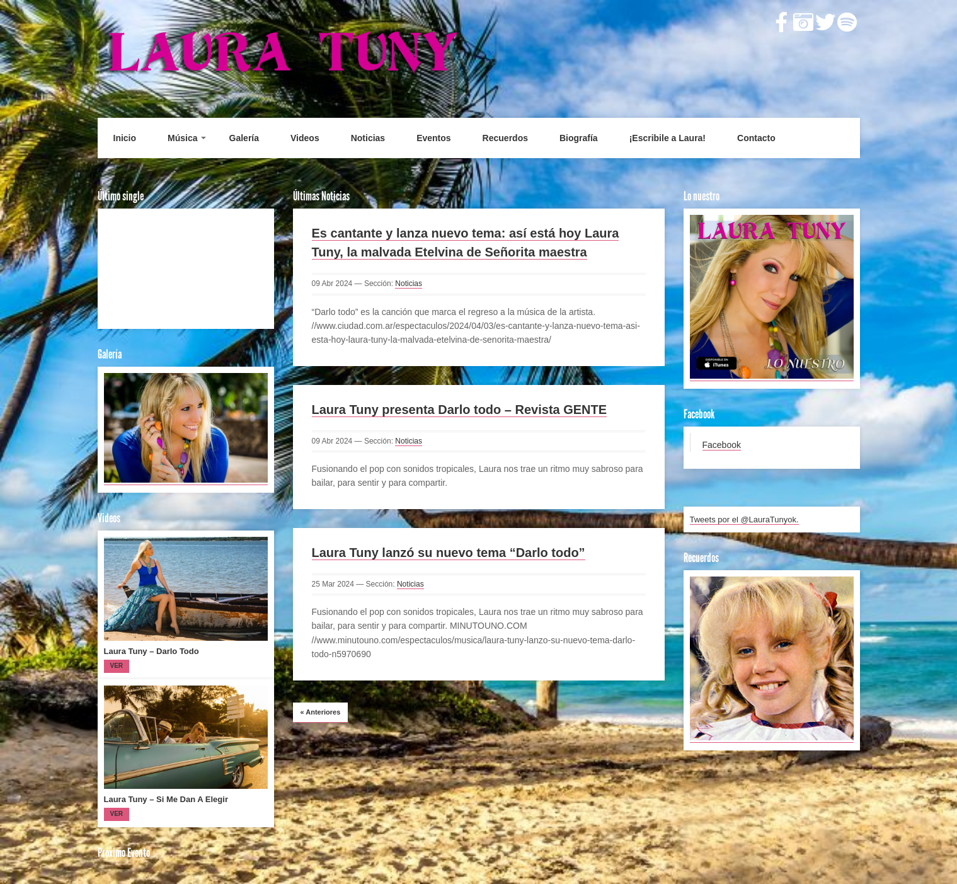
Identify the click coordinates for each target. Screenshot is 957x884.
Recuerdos (505, 138)
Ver (116, 665)
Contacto (756, 138)
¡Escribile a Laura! (667, 138)
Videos (304, 138)
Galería (244, 138)
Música (182, 138)
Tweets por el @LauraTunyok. (744, 519)
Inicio (125, 138)
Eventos (433, 138)
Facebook (721, 445)
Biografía (578, 138)
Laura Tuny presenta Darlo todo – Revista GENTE (459, 409)
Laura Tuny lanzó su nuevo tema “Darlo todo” (448, 553)
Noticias (368, 138)
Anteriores (321, 712)
